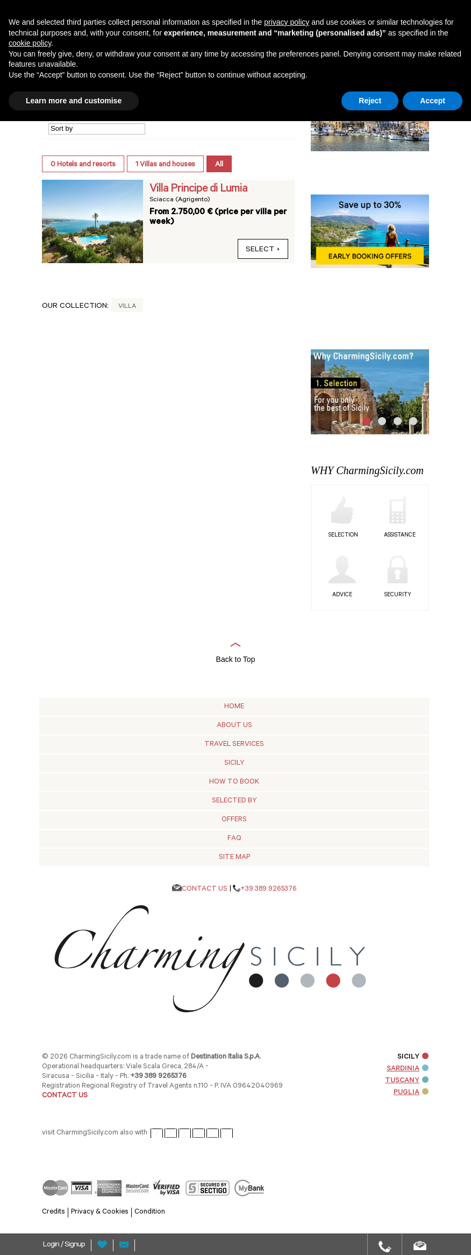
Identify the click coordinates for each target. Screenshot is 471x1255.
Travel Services (234, 745)
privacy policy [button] (286, 22)
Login (52, 1245)
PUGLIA (411, 1093)
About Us (234, 726)
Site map (234, 858)
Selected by (234, 801)
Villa (127, 307)
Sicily (234, 763)
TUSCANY (407, 1081)
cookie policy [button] (30, 43)
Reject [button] (370, 100)
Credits (53, 1212)
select (263, 250)
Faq (234, 839)
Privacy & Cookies (100, 1212)
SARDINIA (408, 1069)
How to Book (234, 782)
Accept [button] (432, 100)
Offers (234, 820)
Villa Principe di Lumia (198, 189)
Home (234, 707)
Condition (149, 1212)
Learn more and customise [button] (74, 100)
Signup (75, 1245)
